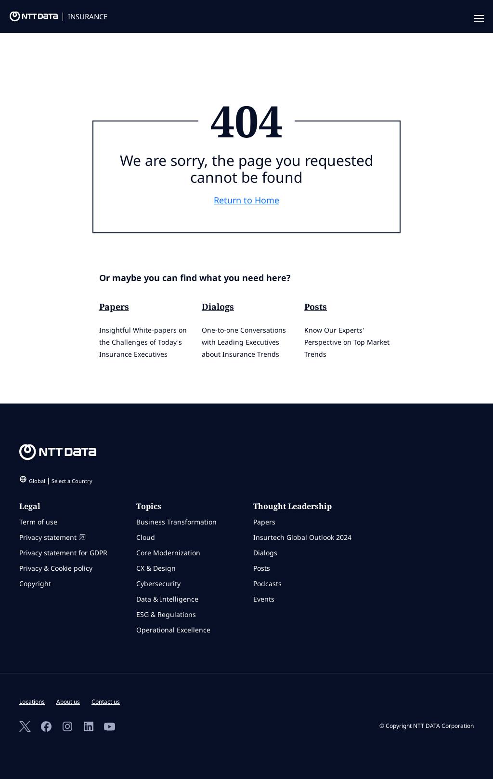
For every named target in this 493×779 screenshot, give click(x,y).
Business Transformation (176, 521)
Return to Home (246, 200)
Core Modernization (168, 552)
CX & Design (156, 568)
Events (263, 599)
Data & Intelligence (167, 599)
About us (68, 702)
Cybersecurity (158, 583)
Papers (114, 306)
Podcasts (267, 583)
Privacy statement (52, 537)
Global (60, 480)
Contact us (105, 702)
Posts (315, 306)
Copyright (35, 583)
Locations (32, 702)
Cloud (145, 537)
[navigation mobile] (477, 19)
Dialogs (218, 306)
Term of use (38, 521)
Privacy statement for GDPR (63, 552)
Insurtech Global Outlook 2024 (302, 537)
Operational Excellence (173, 629)
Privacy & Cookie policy (55, 568)
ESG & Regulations (166, 614)
